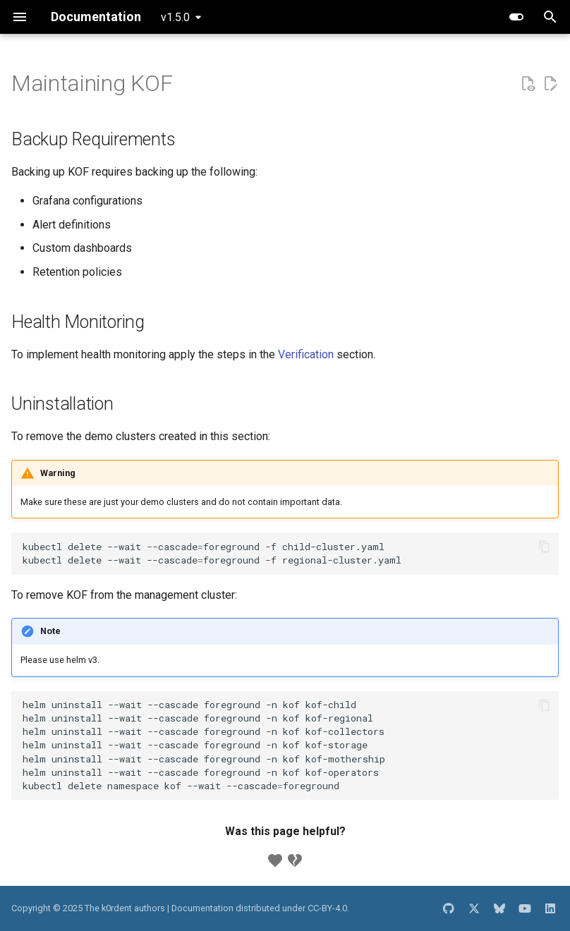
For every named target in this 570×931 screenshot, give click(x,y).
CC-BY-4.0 (327, 908)
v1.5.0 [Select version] (175, 17)
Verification (306, 354)
